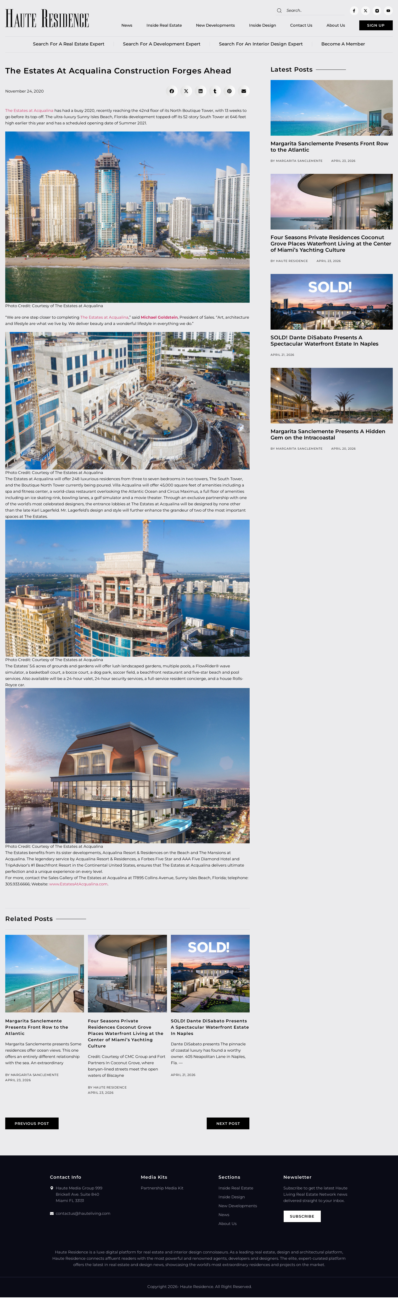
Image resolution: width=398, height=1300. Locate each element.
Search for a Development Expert (161, 45)
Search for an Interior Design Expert (261, 45)
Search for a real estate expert (68, 45)
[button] (172, 93)
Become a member (343, 45)
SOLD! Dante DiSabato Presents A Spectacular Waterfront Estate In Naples (206, 1029)
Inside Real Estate (153, 26)
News (115, 26)
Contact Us (290, 26)
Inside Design (251, 26)
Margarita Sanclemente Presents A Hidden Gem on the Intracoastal (328, 436)
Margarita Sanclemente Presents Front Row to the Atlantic (39, 1029)
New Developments (204, 26)
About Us (325, 26)
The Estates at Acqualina (29, 112)
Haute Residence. (197, 1289)
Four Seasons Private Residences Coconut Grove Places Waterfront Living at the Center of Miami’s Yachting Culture (123, 1035)
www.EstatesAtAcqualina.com (78, 885)
